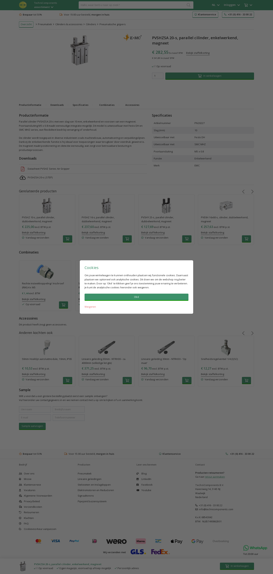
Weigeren (90, 306)
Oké (136, 297)
